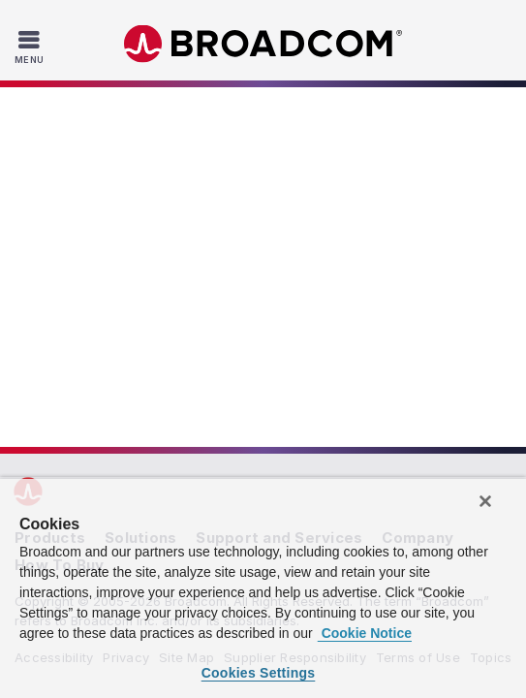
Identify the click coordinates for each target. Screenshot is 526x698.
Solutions (140, 178)
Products (50, 178)
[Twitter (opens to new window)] (240, 380)
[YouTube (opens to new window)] (321, 380)
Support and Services (279, 178)
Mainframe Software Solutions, (305, 446)
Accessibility (54, 297)
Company (417, 178)
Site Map (186, 297)
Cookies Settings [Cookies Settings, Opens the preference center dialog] (258, 673)
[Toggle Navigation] (31, 46)
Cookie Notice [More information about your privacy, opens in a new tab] (365, 633)
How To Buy (60, 205)
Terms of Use (418, 297)
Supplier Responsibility (295, 297)
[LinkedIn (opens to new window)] (158, 380)
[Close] (485, 501)
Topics (491, 297)
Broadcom (263, 44)
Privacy (126, 297)
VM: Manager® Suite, (135, 446)
